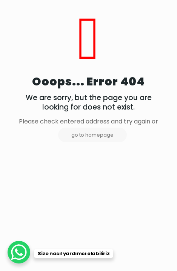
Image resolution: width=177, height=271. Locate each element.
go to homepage (92, 135)
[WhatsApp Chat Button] (19, 252)
